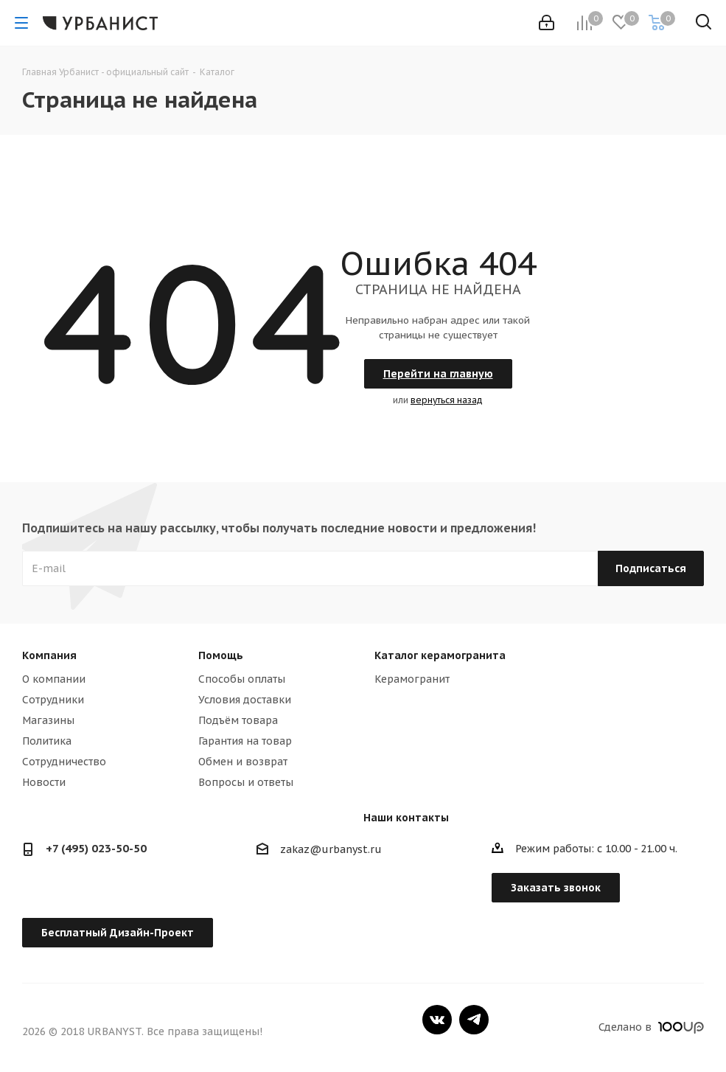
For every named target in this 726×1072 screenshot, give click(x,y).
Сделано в (651, 1027)
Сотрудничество (64, 761)
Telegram (474, 1019)
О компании (53, 679)
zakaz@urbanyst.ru (331, 849)
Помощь (220, 655)
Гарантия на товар (245, 741)
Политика (46, 741)
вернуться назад (447, 400)
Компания (49, 655)
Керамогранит (412, 679)
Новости (44, 782)
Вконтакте (437, 1019)
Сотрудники (53, 699)
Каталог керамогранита (440, 655)
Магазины (48, 720)
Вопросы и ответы (245, 782)
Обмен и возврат (242, 761)
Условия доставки (244, 699)
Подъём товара (238, 720)
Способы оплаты (241, 679)
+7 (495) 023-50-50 (96, 848)
